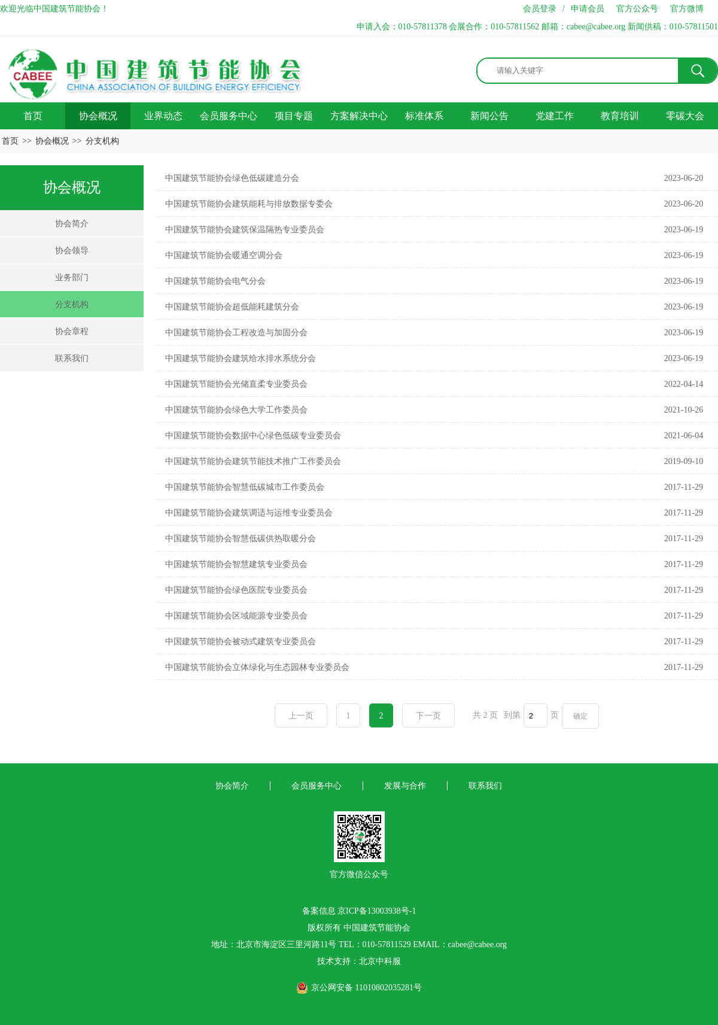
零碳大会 (685, 116)
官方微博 (687, 8)
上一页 (301, 715)
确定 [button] (580, 716)
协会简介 (72, 223)
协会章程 (72, 331)
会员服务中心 (228, 116)
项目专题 (294, 116)
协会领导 (72, 250)
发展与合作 (405, 785)
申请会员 (587, 8)
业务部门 (72, 277)
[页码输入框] (535, 715)
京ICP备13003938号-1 (376, 910)
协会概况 (98, 116)
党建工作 (555, 116)
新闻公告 (489, 116)
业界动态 (163, 116)
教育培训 (620, 116)
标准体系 (424, 116)
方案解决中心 (359, 116)
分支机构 (102, 141)
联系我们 (72, 358)
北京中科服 (380, 961)
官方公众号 (637, 8)
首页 (32, 116)
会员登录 (539, 8)
